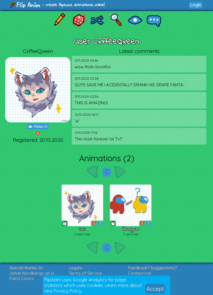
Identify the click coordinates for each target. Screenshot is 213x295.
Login (195, 4)
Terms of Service (85, 273)
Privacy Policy (68, 291)
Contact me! (139, 273)
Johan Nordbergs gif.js (31, 273)
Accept (155, 288)
